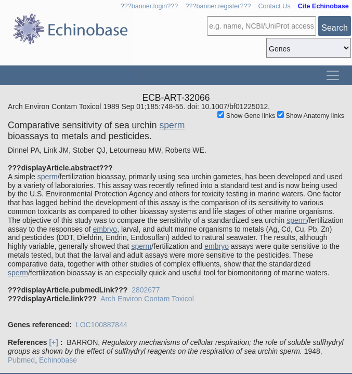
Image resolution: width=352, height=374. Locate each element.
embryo (105, 229)
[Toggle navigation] (333, 75)
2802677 (146, 290)
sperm (172, 125)
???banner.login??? (149, 6)
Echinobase (58, 360)
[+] (53, 342)
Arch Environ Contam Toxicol (146, 299)
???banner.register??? (218, 6)
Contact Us (274, 6)
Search (334, 27)
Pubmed (21, 360)
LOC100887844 (101, 324)
